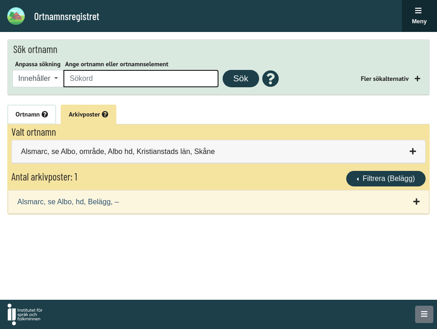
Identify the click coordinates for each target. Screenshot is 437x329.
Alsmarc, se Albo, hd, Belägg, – (68, 202)
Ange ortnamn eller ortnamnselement (116, 64)
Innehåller (35, 78)
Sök (240, 78)
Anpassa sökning (38, 64)
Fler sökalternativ (385, 78)
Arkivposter (88, 114)
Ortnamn (32, 114)
